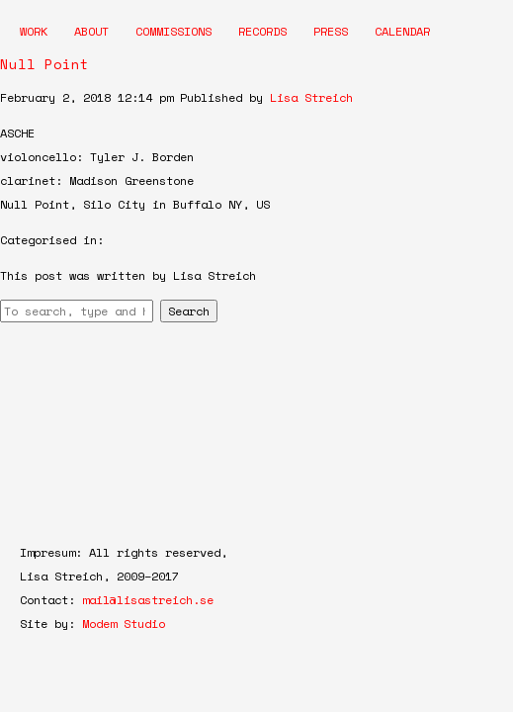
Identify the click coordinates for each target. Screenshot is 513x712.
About (91, 31)
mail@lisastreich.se (148, 599)
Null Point (44, 63)
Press (330, 31)
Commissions (173, 31)
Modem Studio (123, 623)
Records (262, 31)
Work (33, 31)
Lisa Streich (311, 97)
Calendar (402, 31)
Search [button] (189, 311)
